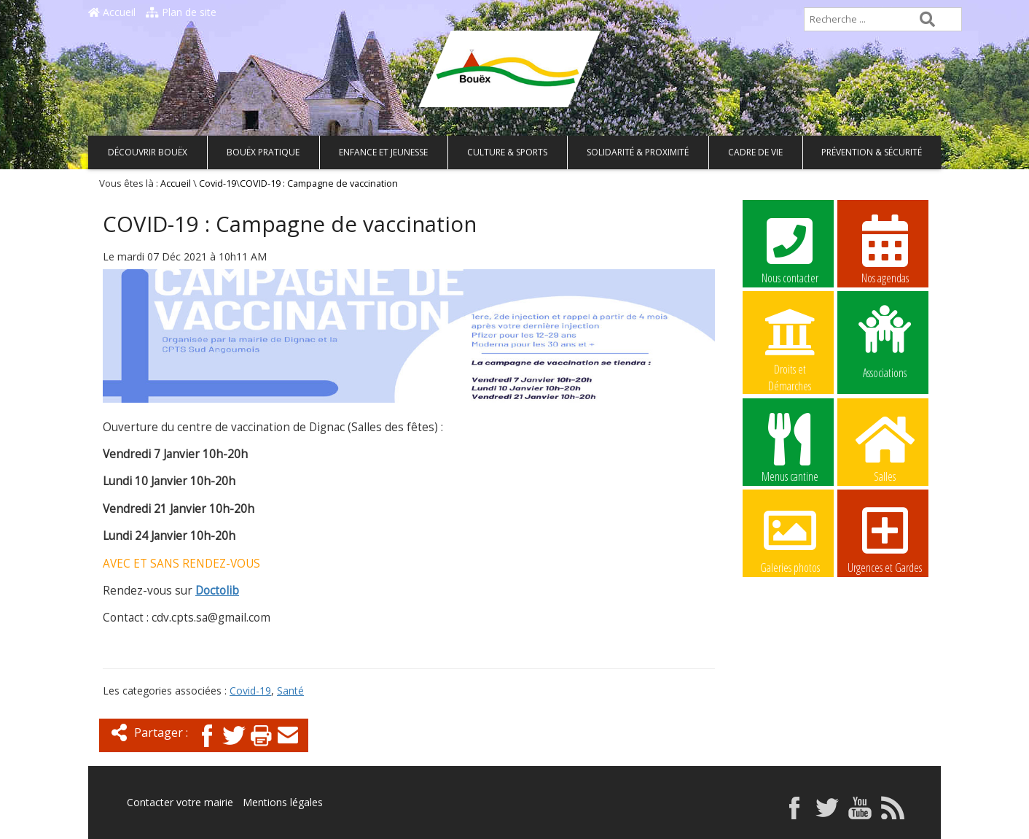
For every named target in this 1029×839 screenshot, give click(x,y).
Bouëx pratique (263, 152)
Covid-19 (217, 183)
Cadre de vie (755, 152)
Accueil (112, 12)
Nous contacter (790, 249)
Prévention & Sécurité (871, 152)
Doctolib (217, 590)
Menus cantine (790, 447)
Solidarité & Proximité (638, 152)
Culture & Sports (507, 152)
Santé (290, 690)
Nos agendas (885, 249)
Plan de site (181, 12)
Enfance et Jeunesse (383, 152)
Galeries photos (790, 538)
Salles (885, 447)
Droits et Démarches (790, 341)
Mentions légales (283, 802)
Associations (885, 341)
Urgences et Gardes (885, 538)
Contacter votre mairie (180, 802)
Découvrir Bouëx (147, 152)
